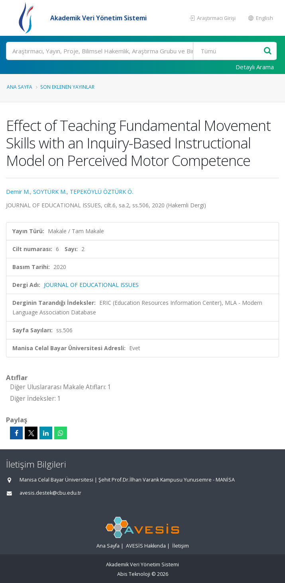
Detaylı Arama (255, 67)
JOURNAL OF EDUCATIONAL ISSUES (91, 285)
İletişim (180, 545)
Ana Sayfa (19, 87)
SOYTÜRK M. (50, 191)
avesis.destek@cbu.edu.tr (50, 492)
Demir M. (18, 191)
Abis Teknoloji (133, 574)
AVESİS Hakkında (146, 545)
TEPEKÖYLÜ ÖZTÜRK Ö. (101, 191)
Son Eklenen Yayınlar (67, 87)
